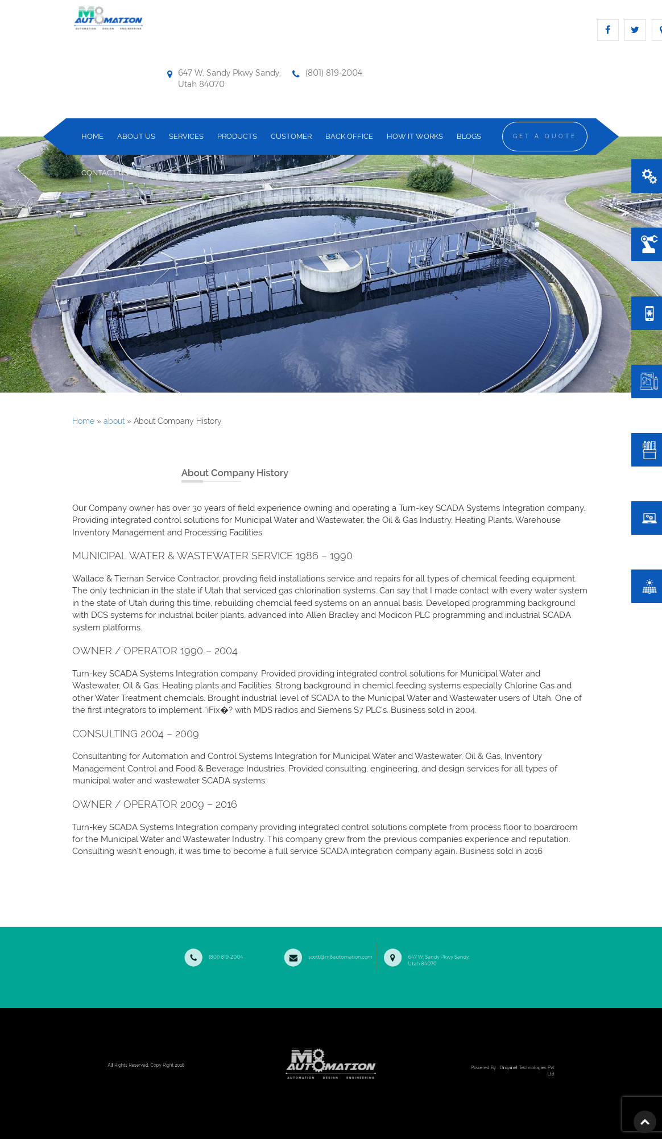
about (114, 421)
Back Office (349, 136)
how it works (415, 136)
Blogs (469, 136)
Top (645, 1122)
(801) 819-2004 (240, 954)
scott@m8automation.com (329, 954)
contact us (105, 172)
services (186, 136)
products (237, 136)
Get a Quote (545, 136)
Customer (291, 136)
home (92, 136)
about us (136, 136)
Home (83, 421)
